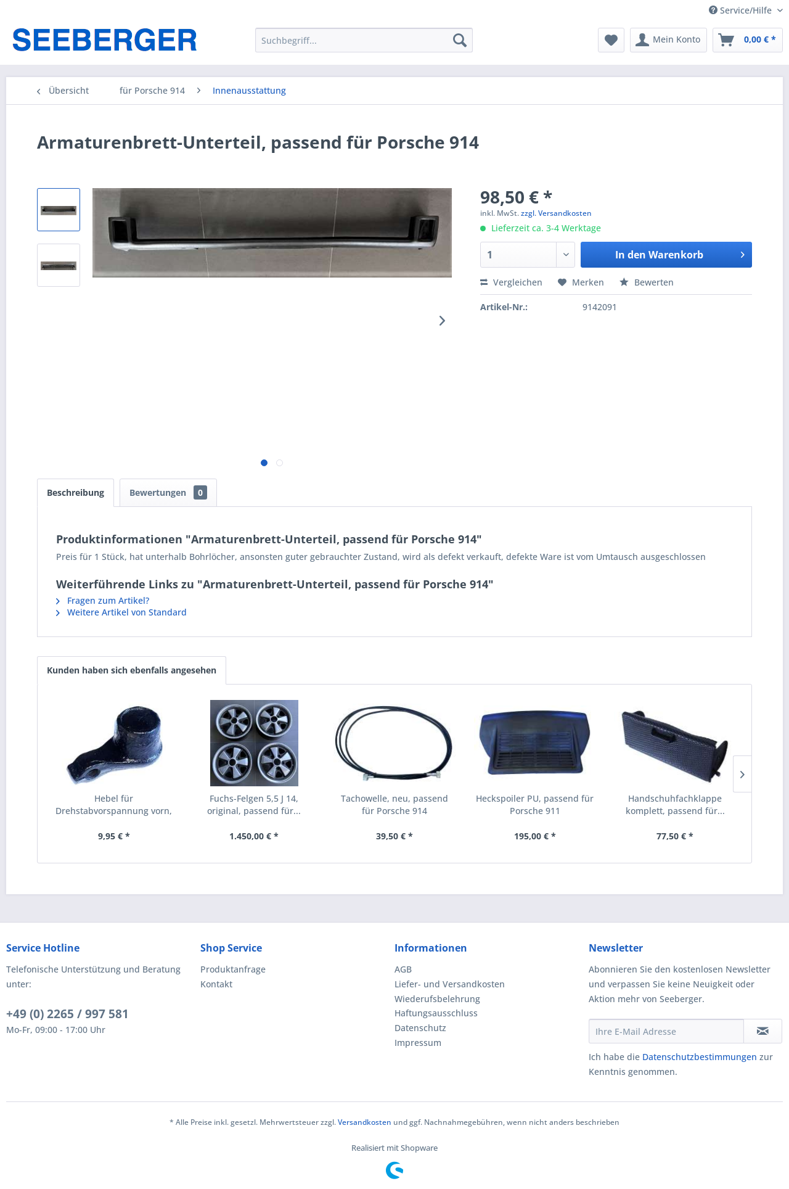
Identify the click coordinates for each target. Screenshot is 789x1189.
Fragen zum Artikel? (102, 600)
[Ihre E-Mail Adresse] (666, 1031)
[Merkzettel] (611, 40)
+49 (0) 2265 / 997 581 (67, 1014)
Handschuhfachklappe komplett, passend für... (675, 804)
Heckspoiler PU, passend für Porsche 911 (535, 804)
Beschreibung (75, 492)
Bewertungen (168, 492)
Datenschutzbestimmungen (699, 1057)
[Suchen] (460, 40)
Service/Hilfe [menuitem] (741, 10)
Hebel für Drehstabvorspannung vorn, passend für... (113, 804)
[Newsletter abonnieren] (762, 1031)
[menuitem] (364, 40)
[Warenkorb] (748, 40)
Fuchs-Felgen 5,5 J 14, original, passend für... (254, 804)
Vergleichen (511, 282)
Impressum (417, 1042)
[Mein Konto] (668, 40)
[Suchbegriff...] (364, 40)
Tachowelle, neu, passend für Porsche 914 (394, 804)
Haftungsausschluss (436, 1013)
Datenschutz (420, 1028)
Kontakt (216, 984)
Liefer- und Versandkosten (449, 984)
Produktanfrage (233, 969)
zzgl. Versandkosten (556, 213)
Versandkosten (364, 1122)
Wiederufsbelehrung (437, 999)
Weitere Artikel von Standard (121, 612)
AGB (403, 969)
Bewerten (646, 282)
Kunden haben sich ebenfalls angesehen (131, 670)
